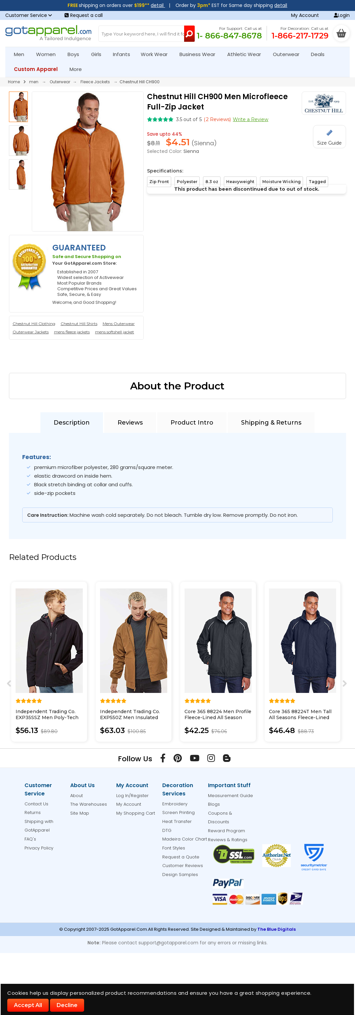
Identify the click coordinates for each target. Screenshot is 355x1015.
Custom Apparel (38, 69)
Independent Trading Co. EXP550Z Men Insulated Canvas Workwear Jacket (130, 717)
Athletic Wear (247, 54)
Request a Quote (180, 857)
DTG (167, 830)
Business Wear (200, 54)
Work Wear (157, 54)
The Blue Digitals (276, 929)
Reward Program (226, 831)
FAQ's (30, 839)
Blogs (214, 804)
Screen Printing (178, 812)
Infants (123, 54)
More (78, 69)
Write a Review (250, 119)
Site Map (79, 813)
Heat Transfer (177, 821)
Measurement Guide (230, 795)
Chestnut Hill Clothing (34, 323)
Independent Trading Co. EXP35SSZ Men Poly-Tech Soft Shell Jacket (47, 717)
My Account (305, 15)
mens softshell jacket (114, 331)
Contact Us (36, 804)
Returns (33, 812)
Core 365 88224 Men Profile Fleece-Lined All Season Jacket (217, 717)
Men (22, 54)
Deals (318, 54)
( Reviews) (217, 119)
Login (342, 15)
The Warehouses (88, 804)
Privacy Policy (39, 848)
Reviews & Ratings (227, 840)
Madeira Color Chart (184, 839)
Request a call (84, 15)
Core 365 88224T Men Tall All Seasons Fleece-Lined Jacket (300, 717)
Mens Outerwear (119, 323)
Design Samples (180, 874)
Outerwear (289, 54)
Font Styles (173, 848)
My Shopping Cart (135, 813)
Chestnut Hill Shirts (79, 323)
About (76, 795)
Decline (67, 1005)
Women (48, 54)
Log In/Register (132, 795)
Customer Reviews (182, 865)
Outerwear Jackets (31, 331)
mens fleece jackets (72, 331)
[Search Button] (189, 34)
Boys (76, 54)
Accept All (28, 1005)
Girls (99, 54)
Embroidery (174, 804)
